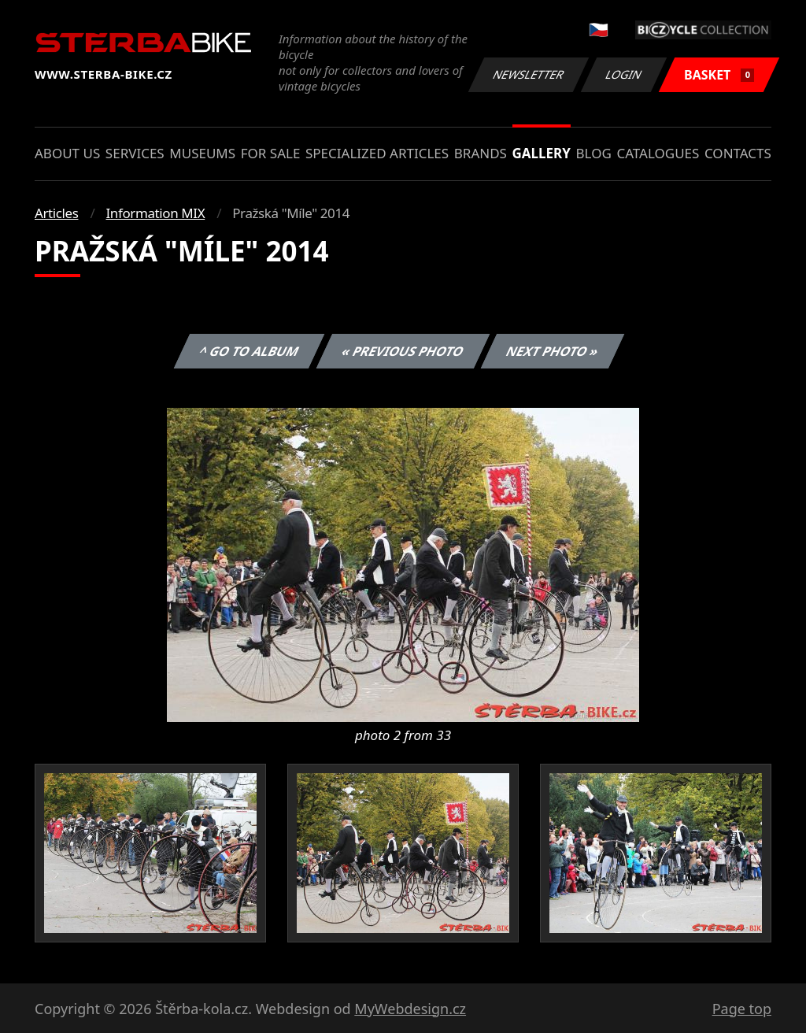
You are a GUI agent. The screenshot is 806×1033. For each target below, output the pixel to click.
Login (624, 74)
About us (67, 153)
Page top (741, 1008)
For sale (271, 153)
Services (135, 153)
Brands (480, 153)
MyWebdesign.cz (410, 1008)
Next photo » (552, 351)
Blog (594, 153)
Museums (202, 153)
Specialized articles (377, 153)
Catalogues (657, 153)
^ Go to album (248, 351)
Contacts (737, 153)
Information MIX (155, 213)
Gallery (541, 153)
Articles (56, 213)
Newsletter (528, 74)
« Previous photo (403, 351)
